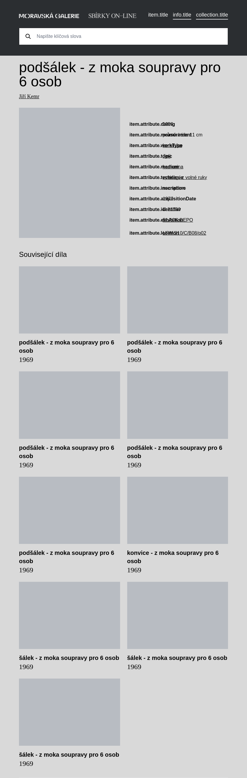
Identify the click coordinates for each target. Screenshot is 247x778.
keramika (172, 145)
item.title (158, 15)
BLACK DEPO (178, 220)
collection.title (212, 15)
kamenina (173, 166)
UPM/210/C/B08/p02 (184, 233)
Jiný (167, 156)
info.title (182, 15)
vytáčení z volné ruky (185, 177)
